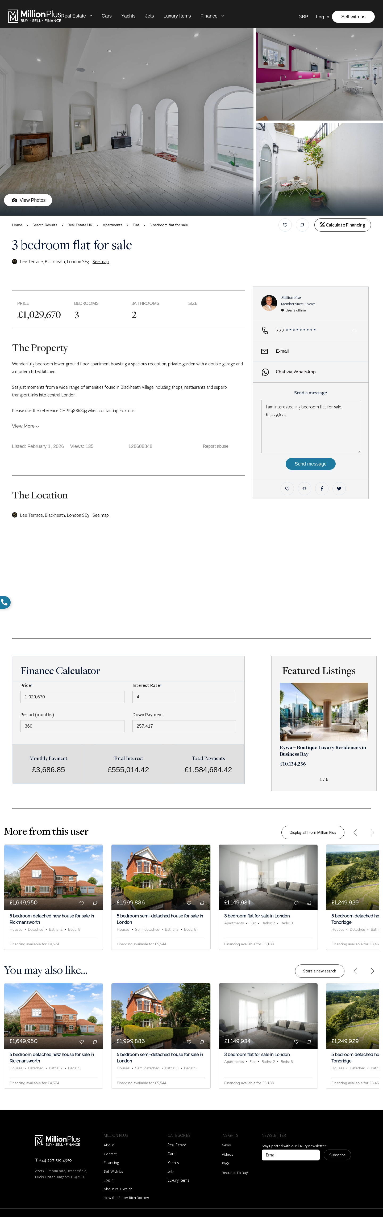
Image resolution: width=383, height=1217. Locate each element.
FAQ (225, 1158)
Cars (107, 16)
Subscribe (337, 1149)
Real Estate (73, 16)
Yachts (128, 16)
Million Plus (291, 297)
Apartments (112, 225)
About (109, 1140)
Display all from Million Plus (313, 832)
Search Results (44, 225)
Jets (149, 16)
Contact (110, 1148)
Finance (209, 16)
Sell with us (353, 16)
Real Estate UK (80, 225)
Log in (109, 1175)
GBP (303, 17)
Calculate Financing (342, 225)
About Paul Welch (118, 1183)
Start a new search (319, 968)
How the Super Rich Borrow (126, 1192)
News (226, 1140)
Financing (111, 1157)
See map (101, 261)
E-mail (275, 351)
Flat (136, 225)
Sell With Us (113, 1166)
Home (17, 225)
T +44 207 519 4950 (53, 1155)
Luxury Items (177, 16)
